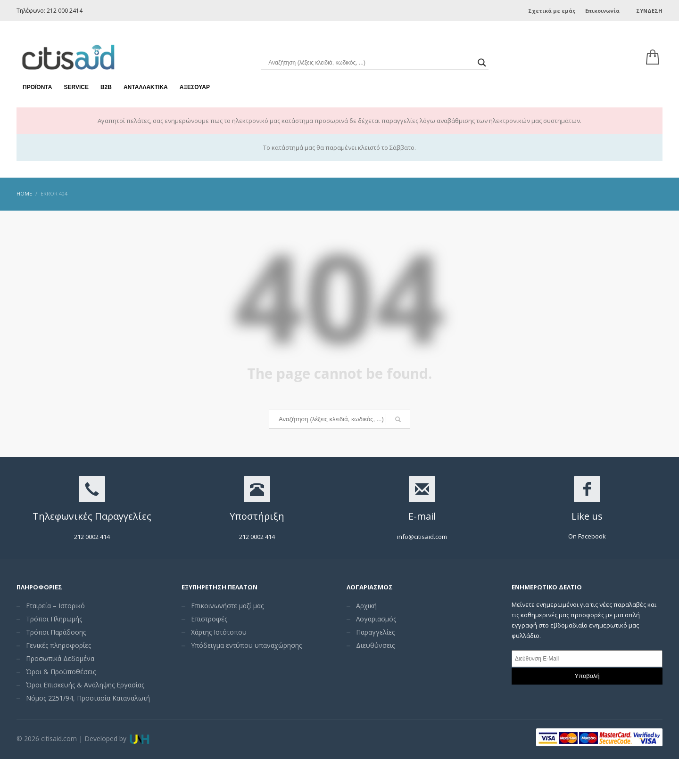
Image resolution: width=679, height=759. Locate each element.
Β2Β (106, 75)
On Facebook (587, 536)
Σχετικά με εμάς (552, 10)
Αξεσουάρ (195, 75)
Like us (587, 516)
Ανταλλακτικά (146, 75)
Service (76, 75)
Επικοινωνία (602, 10)
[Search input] (370, 51)
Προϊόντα (37, 75)
